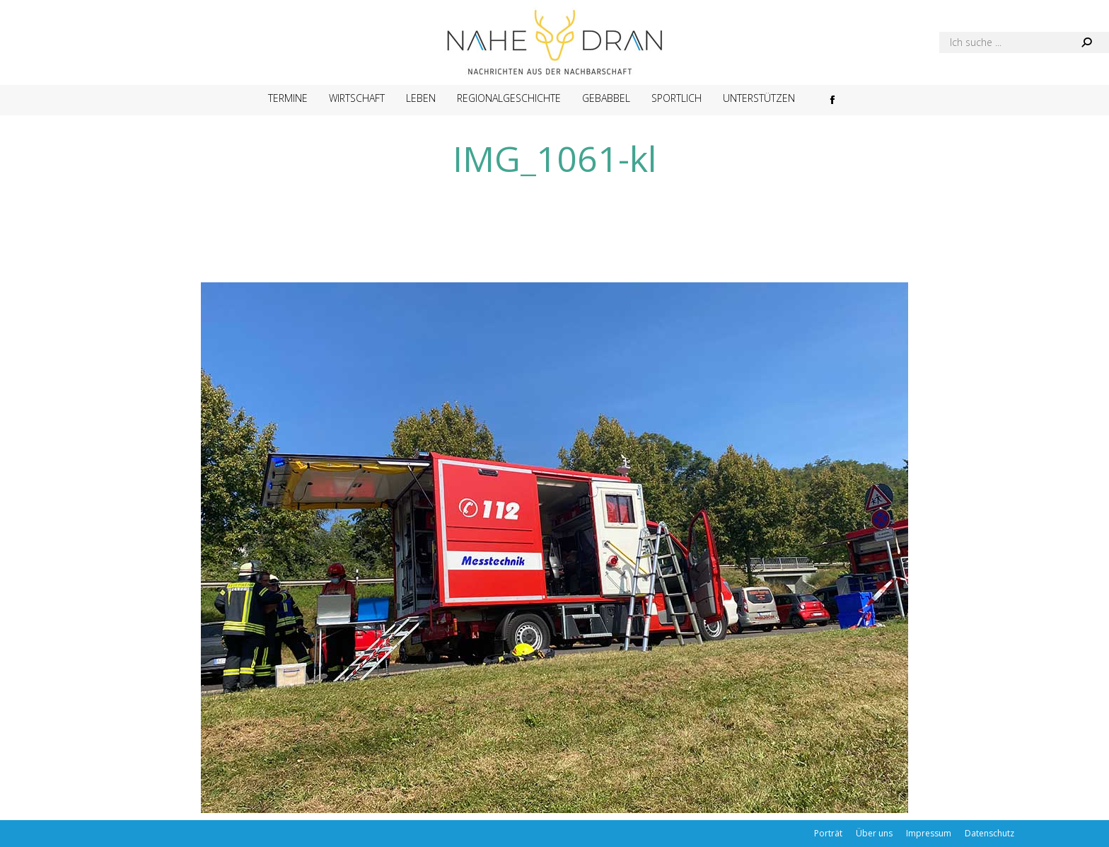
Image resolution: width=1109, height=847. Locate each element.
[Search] (1024, 42)
